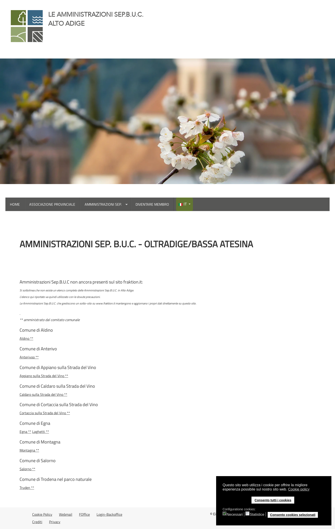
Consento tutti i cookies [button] (273, 500)
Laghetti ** (40, 431)
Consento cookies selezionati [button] (292, 515)
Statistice (257, 514)
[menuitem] (15, 204)
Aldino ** (26, 338)
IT (183, 204)
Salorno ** (27, 469)
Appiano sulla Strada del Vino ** (44, 375)
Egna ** (25, 431)
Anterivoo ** (29, 357)
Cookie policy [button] (299, 489)
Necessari (235, 514)
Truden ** (27, 487)
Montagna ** (29, 450)
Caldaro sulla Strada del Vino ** (43, 394)
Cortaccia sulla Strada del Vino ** (45, 413)
